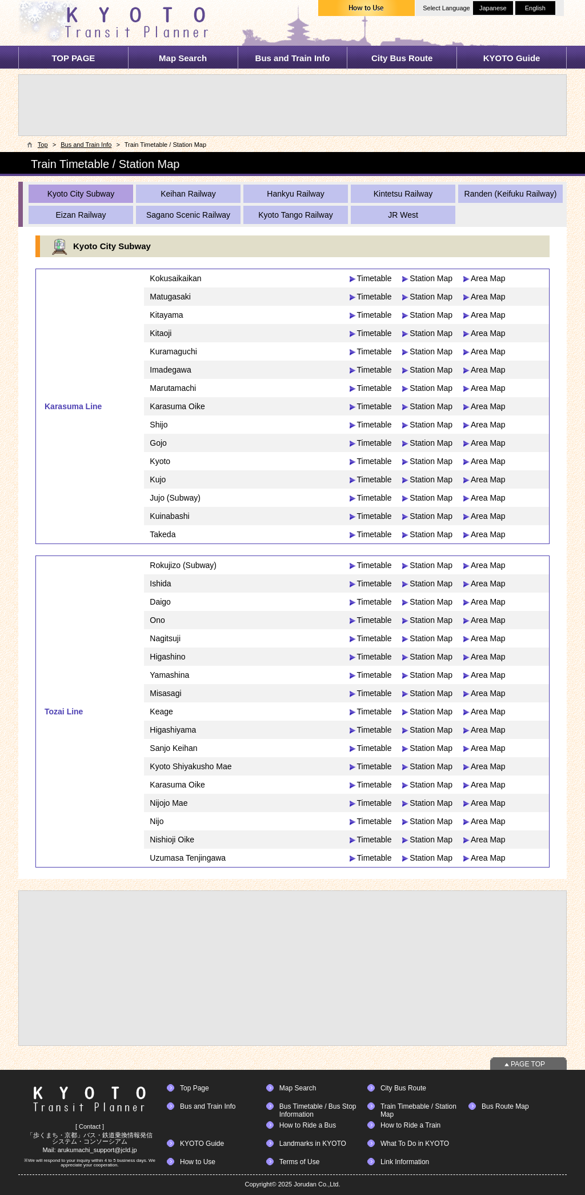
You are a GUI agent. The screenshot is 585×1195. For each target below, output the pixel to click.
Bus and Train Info (292, 58)
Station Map (431, 278)
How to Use (197, 1162)
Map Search (183, 58)
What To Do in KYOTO (414, 1144)
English (535, 8)
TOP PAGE (73, 58)
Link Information (404, 1162)
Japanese (493, 8)
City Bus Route (402, 58)
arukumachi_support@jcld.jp (97, 1149)
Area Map (488, 278)
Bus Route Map (505, 1106)
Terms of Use (299, 1162)
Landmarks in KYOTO (312, 1144)
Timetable (374, 278)
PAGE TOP (528, 1064)
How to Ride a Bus (307, 1125)
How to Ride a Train (410, 1125)
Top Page (194, 1088)
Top (43, 144)
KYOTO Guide (511, 58)
